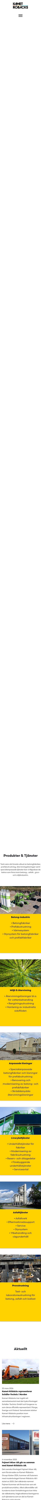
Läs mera (9, 1423)
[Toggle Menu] (20, 15)
